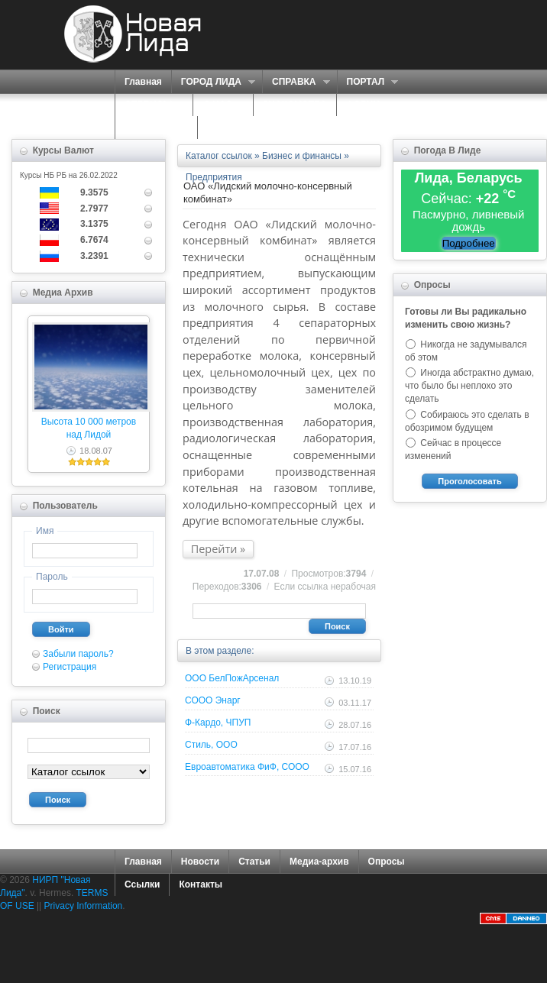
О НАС (219, 105)
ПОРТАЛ (368, 82)
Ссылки (142, 884)
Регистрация (69, 666)
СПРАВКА (296, 82)
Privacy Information (83, 906)
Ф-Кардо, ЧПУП (218, 722)
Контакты (200, 884)
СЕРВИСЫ (150, 105)
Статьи (254, 861)
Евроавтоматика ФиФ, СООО (247, 767)
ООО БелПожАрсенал (232, 678)
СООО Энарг (213, 700)
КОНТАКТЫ (232, 127)
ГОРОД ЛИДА (213, 82)
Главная (143, 81)
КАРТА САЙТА (156, 127)
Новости (200, 861)
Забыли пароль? (78, 653)
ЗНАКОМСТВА (295, 104)
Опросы (386, 861)
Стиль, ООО (211, 744)
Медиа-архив (319, 861)
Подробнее (468, 243)
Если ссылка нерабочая (325, 586)
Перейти (214, 549)
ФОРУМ (363, 104)
